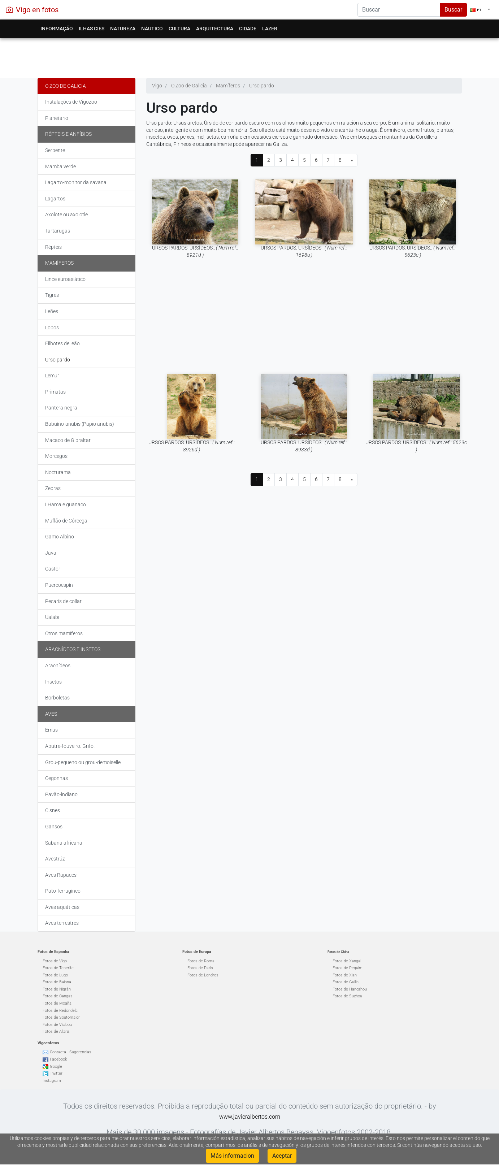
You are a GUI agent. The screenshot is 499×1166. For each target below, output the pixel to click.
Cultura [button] (179, 28)
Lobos (52, 327)
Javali (51, 553)
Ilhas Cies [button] (91, 28)
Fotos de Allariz (56, 1031)
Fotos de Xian (345, 975)
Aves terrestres (62, 923)
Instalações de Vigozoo (71, 102)
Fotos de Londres (202, 975)
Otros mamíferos (64, 633)
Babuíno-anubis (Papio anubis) (79, 424)
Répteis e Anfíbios (68, 134)
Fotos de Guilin (346, 982)
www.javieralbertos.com (249, 1116)
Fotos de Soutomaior (61, 1017)
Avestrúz (55, 859)
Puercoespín (59, 585)
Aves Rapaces (61, 875)
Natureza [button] (122, 28)
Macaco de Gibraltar (68, 440)
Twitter (56, 1073)
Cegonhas (56, 778)
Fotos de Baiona (57, 982)
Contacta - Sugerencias (70, 1052)
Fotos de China (338, 952)
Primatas (55, 392)
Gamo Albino (59, 536)
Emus (51, 730)
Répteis (53, 247)
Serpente (55, 150)
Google (56, 1066)
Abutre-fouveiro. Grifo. (70, 746)
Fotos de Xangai (347, 961)
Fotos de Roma (200, 961)
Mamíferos (59, 263)
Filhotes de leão (62, 343)
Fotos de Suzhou (347, 996)
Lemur (52, 375)
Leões (51, 311)
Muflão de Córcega (66, 521)
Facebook (58, 1059)
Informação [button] (56, 28)
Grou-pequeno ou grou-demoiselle (83, 762)
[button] (480, 9)
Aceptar (282, 1155)
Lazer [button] (269, 28)
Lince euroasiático (65, 279)
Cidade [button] (247, 28)
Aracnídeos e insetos (72, 649)
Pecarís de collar (63, 601)
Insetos (53, 682)
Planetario (56, 118)
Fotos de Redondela (60, 1010)
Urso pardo (57, 360)
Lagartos (55, 198)
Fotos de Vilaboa (57, 1024)
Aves (51, 714)
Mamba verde (60, 166)
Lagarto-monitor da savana (76, 182)
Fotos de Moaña (57, 1003)
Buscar (453, 9)
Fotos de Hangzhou (350, 989)
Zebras (53, 488)
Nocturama (58, 472)
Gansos (53, 826)
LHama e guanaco (65, 504)
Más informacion (232, 1155)
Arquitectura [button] (214, 28)
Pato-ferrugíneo (63, 891)
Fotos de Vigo (55, 961)
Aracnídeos (57, 665)
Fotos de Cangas (58, 996)
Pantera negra (61, 408)
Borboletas (57, 698)
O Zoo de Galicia (65, 86)
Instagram (52, 1080)
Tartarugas (57, 231)
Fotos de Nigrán (57, 989)
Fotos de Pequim (348, 968)
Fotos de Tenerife (58, 968)
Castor (52, 569)
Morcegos (56, 456)
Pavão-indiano (61, 794)
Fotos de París (200, 968)
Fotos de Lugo (55, 975)
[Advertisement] (249, 56)
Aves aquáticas (62, 907)
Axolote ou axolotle (66, 214)
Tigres (52, 295)
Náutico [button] (152, 28)
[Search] (398, 10)
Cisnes (52, 810)
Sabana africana (63, 843)
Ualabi (52, 617)
